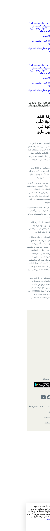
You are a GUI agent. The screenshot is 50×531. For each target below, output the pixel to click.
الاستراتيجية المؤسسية (17, 23)
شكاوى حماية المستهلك (33, 51)
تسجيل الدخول (42, 100)
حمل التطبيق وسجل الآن (25, 478)
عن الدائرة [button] (39, 21)
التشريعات (39, 48)
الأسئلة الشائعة (38, 434)
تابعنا (25, 492)
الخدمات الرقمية (36, 36)
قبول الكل (45, 527)
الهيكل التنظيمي (37, 424)
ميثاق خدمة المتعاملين (25, 26)
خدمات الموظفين (37, 465)
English (45, 97)
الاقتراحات (34, 43)
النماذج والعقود (27, 48)
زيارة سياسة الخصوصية (31, 519)
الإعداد (46, 524)
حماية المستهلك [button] (37, 46)
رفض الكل (45, 530)
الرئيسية (40, 18)
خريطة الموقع (38, 418)
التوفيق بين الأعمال (35, 31)
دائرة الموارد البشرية (36, 460)
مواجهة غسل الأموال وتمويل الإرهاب (17, 28)
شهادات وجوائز (19, 31)
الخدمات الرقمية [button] (36, 33)
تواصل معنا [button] (38, 38)
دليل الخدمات (23, 36)
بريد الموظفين (38, 429)
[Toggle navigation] (48, 14)
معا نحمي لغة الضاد (24, 41)
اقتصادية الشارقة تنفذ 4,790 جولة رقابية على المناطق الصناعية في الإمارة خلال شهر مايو (21, 104)
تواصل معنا (38, 41)
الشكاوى (25, 43)
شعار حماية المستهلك (11, 48)
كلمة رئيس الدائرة (35, 23)
